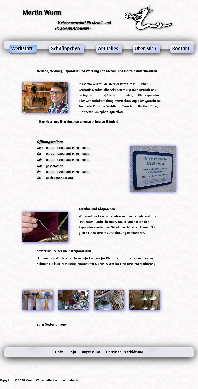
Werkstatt (22, 48)
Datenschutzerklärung (124, 352)
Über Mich (145, 48)
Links (60, 352)
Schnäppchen (65, 48)
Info (73, 352)
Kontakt (180, 48)
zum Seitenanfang (52, 325)
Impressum (91, 352)
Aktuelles (108, 48)
